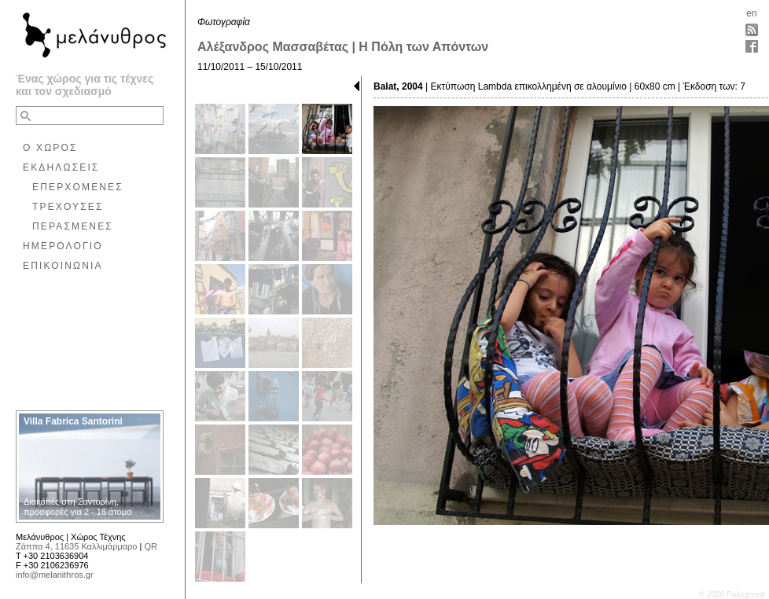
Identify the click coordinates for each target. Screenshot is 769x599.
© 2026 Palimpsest (732, 594)
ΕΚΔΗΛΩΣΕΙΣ (61, 167)
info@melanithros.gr (55, 574)
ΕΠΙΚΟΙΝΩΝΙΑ (63, 265)
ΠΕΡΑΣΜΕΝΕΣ (72, 226)
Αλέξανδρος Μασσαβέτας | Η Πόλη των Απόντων (342, 46)
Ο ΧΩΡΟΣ (50, 147)
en (751, 13)
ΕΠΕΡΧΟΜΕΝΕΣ (77, 187)
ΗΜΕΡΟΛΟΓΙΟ (63, 246)
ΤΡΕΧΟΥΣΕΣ (68, 206)
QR (150, 546)
